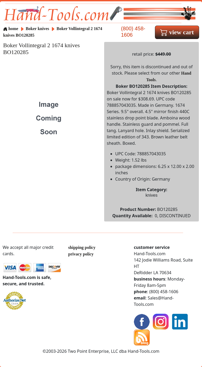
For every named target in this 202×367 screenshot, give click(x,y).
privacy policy (80, 254)
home (10, 28)
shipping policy (81, 247)
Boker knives (37, 28)
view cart (177, 32)
